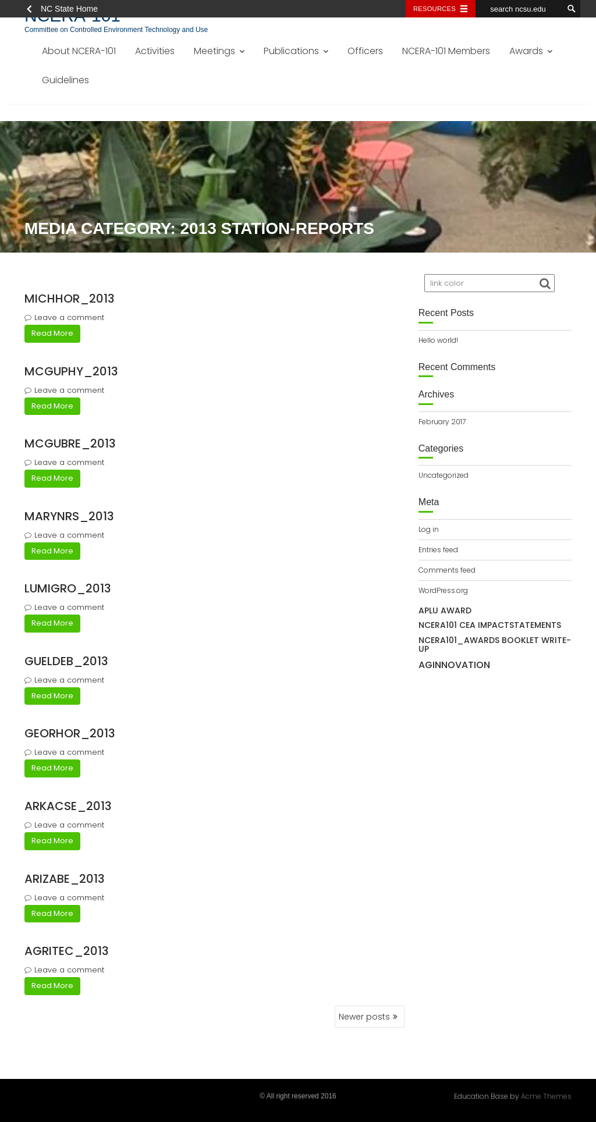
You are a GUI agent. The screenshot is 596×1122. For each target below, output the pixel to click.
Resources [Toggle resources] (434, 8)
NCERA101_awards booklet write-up (494, 644)
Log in (428, 529)
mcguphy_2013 (71, 371)
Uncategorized (443, 475)
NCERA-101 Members (446, 51)
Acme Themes (546, 1095)
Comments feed (447, 570)
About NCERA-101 (79, 51)
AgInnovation (454, 665)
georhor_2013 (69, 733)
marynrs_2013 (69, 516)
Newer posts (364, 1016)
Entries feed (438, 550)
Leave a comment (69, 317)
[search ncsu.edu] (519, 8)
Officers (365, 51)
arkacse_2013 (68, 806)
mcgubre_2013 (70, 443)
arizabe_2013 (64, 879)
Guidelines (65, 80)
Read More (52, 333)
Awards (526, 51)
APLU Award (444, 610)
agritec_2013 (66, 951)
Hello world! (438, 340)
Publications (291, 51)
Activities (155, 51)
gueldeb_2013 (66, 661)
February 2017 (442, 422)
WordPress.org (443, 590)
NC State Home (69, 8)
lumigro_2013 (67, 588)
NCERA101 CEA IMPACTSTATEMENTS (489, 625)
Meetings (214, 51)
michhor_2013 (69, 298)
